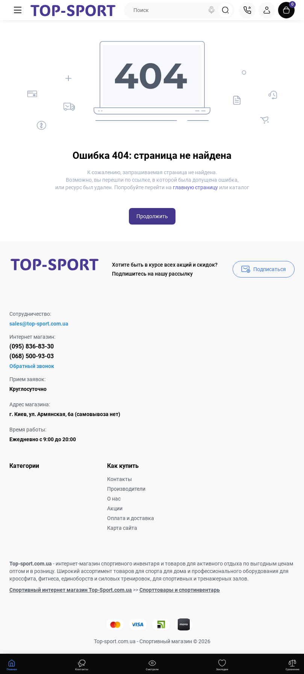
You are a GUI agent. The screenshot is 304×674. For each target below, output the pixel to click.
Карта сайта (122, 528)
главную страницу (195, 187)
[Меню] (17, 10)
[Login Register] (267, 10)
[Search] (211, 10)
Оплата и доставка (130, 518)
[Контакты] (247, 10)
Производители (126, 489)
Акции (115, 508)
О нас (114, 499)
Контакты (119, 479)
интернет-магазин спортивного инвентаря (108, 564)
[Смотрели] (82, 664)
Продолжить (152, 216)
